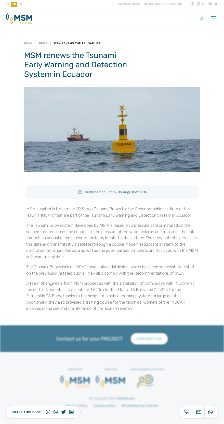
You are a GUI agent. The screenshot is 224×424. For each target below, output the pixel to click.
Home (28, 43)
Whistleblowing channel (139, 406)
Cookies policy (104, 406)
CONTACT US (149, 338)
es (7, 4)
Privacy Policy (77, 406)
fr (21, 4)
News (43, 43)
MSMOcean (126, 398)
